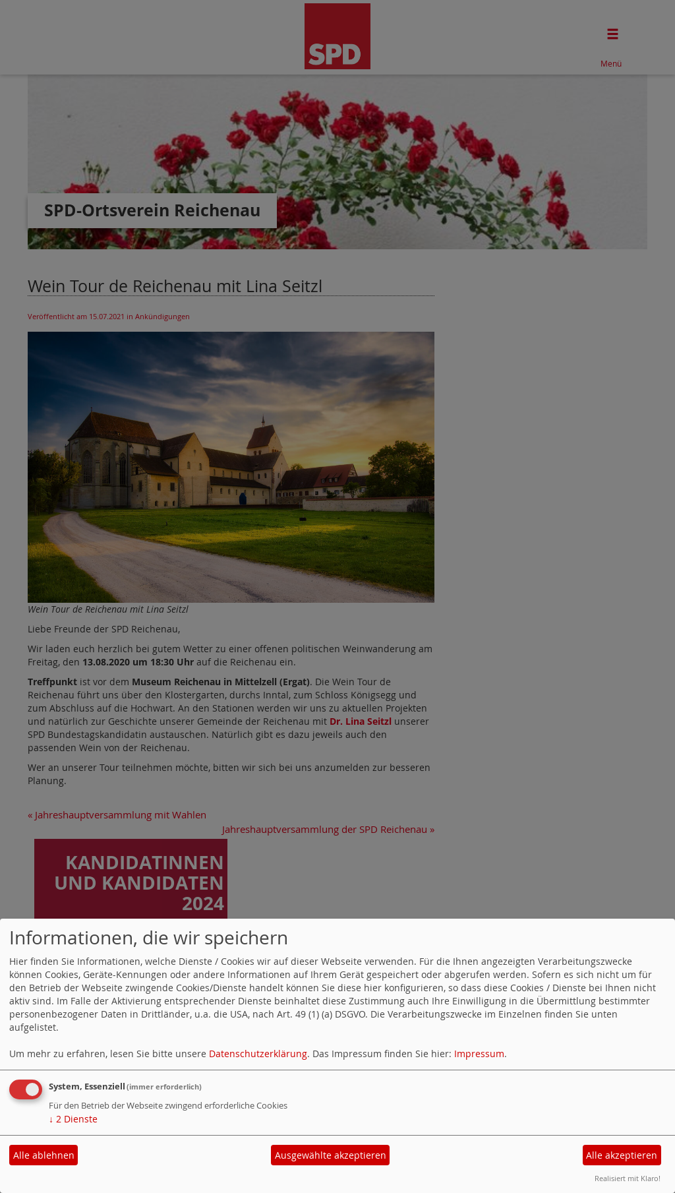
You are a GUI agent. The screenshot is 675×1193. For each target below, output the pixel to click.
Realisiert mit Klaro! (627, 1178)
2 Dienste (73, 1119)
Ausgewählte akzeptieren (330, 1155)
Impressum (479, 1053)
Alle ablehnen (43, 1155)
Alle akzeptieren (621, 1155)
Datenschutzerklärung (258, 1053)
